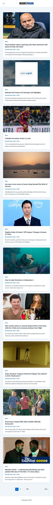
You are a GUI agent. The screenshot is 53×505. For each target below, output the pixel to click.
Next (47, 489)
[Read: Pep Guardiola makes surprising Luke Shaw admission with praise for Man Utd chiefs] (26, 25)
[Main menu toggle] (3, 3)
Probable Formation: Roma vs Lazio (18, 138)
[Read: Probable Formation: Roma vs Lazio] (26, 119)
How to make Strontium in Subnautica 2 (19, 280)
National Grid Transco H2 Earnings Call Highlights (23, 92)
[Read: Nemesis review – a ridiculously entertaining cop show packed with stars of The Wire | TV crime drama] (26, 450)
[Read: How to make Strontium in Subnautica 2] (26, 260)
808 (27, 489)
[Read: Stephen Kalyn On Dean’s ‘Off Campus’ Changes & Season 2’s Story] (26, 213)
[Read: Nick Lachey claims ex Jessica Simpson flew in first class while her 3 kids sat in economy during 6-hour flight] (26, 306)
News (6, 41)
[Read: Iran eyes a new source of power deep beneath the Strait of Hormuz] (26, 165)
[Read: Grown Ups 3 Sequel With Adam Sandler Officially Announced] (26, 402)
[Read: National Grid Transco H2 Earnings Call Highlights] (26, 73)
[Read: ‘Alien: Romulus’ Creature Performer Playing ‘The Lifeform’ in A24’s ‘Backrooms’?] (26, 354)
